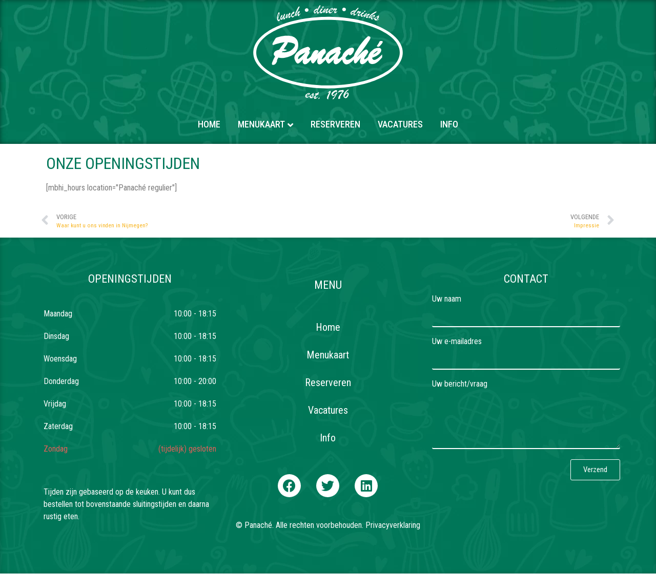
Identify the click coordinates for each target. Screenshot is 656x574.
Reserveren (335, 124)
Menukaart (261, 124)
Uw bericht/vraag (459, 384)
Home (209, 124)
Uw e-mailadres (457, 341)
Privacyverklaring (392, 525)
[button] (289, 485)
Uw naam (446, 299)
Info (449, 124)
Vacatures (400, 124)
